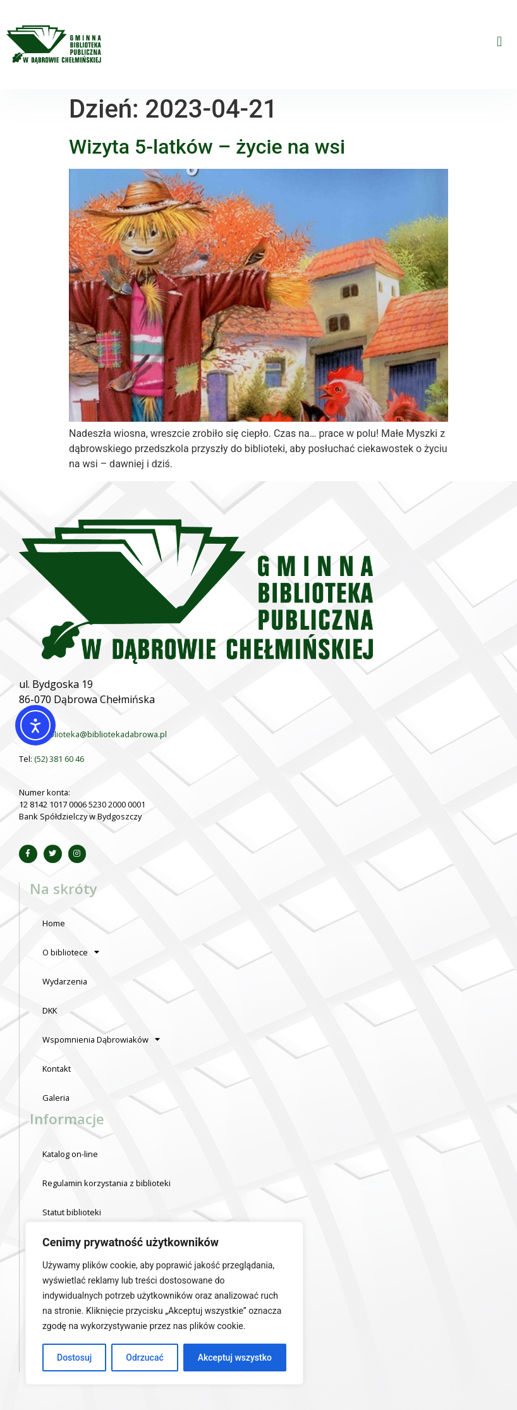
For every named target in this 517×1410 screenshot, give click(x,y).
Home (53, 923)
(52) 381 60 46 (59, 758)
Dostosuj (74, 1357)
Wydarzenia (64, 981)
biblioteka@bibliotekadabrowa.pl (104, 734)
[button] (500, 41)
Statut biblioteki (71, 1212)
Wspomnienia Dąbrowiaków (101, 1039)
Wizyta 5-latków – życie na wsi (207, 147)
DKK (49, 1010)
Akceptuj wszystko (235, 1357)
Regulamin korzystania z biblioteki (106, 1183)
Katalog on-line (70, 1154)
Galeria (56, 1097)
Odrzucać (144, 1357)
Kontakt (56, 1068)
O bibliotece (70, 952)
